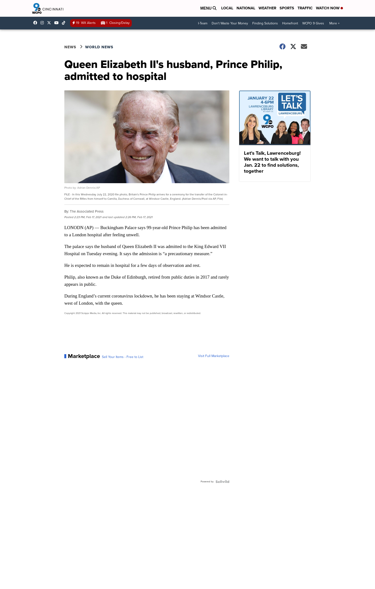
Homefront (290, 23)
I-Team (202, 23)
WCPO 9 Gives (313, 23)
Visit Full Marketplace (213, 356)
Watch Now (329, 8)
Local (227, 8)
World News (99, 47)
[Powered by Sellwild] (222, 481)
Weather (267, 8)
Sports (287, 8)
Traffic (305, 8)
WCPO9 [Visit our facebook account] (36, 23)
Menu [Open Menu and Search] (208, 8)
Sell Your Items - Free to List (122, 357)
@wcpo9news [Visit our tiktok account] (65, 23)
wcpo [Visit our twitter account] (50, 23)
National (246, 8)
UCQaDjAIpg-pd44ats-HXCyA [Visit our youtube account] (57, 23)
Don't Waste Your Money (230, 23)
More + (334, 23)
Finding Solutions (265, 23)
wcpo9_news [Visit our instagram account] (43, 23)
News (70, 47)
